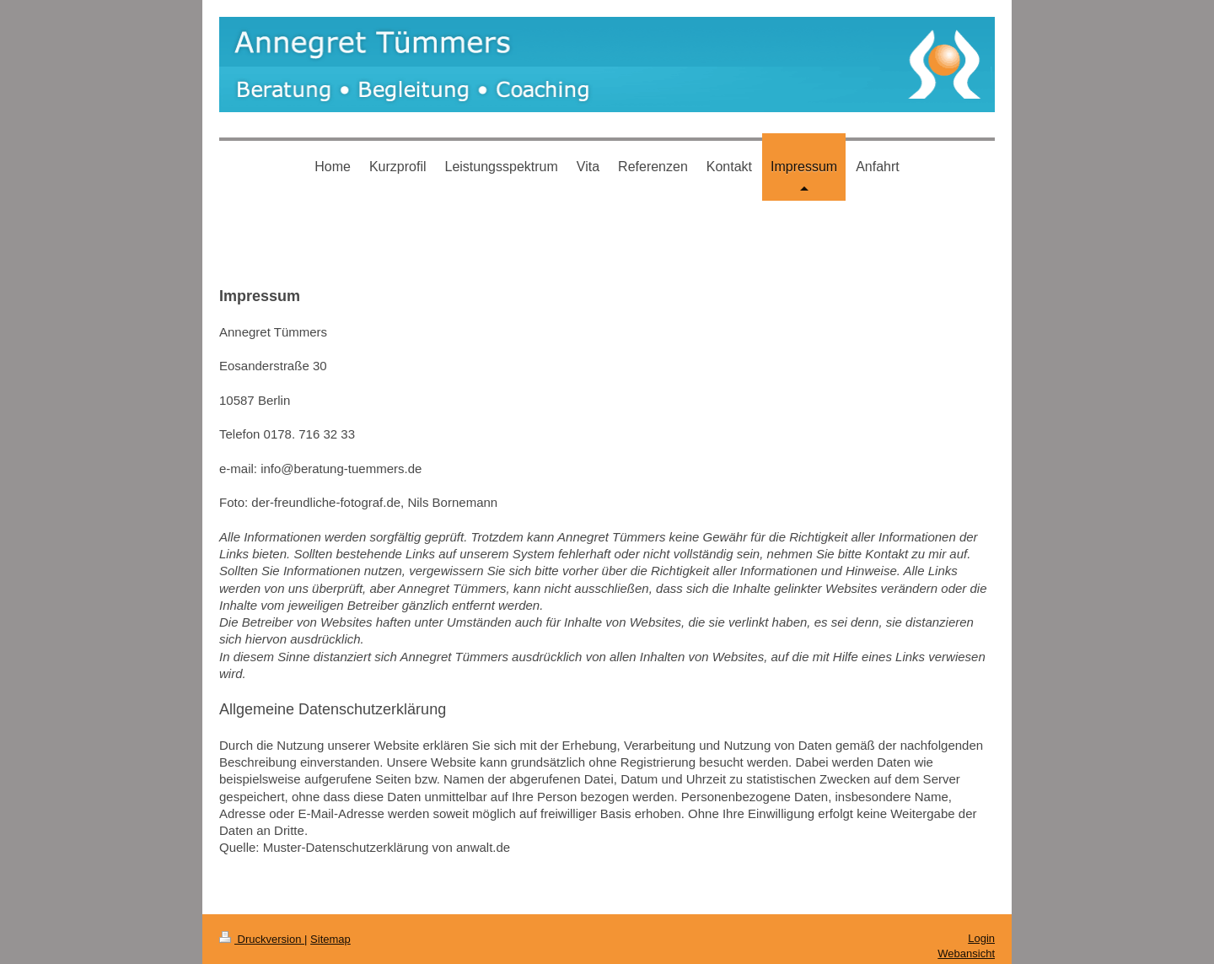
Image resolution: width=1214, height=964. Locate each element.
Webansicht (966, 953)
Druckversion (261, 939)
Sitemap (330, 939)
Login (981, 938)
